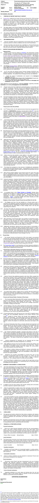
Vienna (27, 378)
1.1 (1, 18)
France (6, 378)
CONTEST (23, 52)
